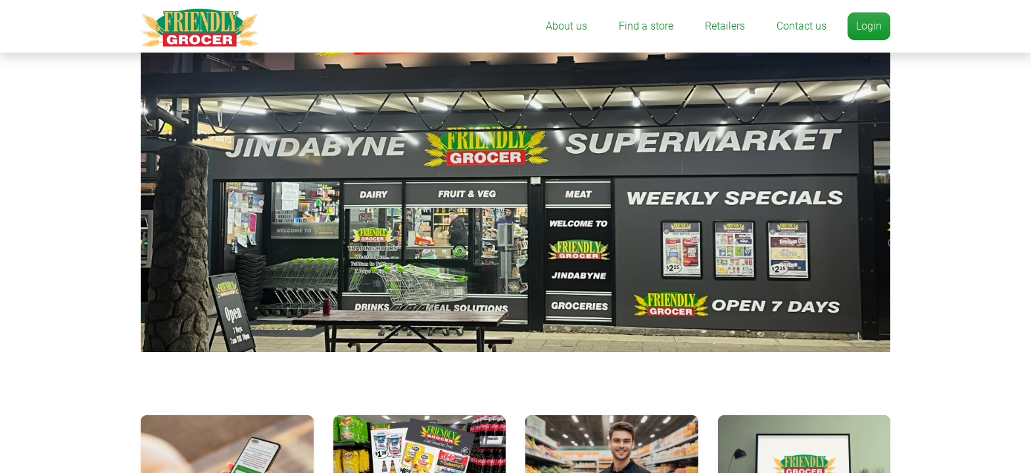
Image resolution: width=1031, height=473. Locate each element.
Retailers (725, 26)
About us (566, 26)
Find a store (646, 26)
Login (869, 26)
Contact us (802, 26)
